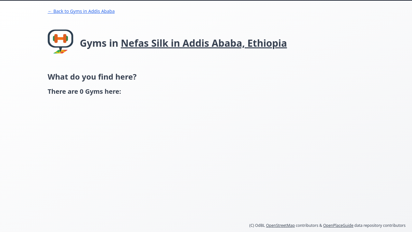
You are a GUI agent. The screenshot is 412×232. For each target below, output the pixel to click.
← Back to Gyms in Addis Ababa (81, 11)
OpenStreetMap (280, 225)
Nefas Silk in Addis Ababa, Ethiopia (204, 43)
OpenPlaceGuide (338, 225)
